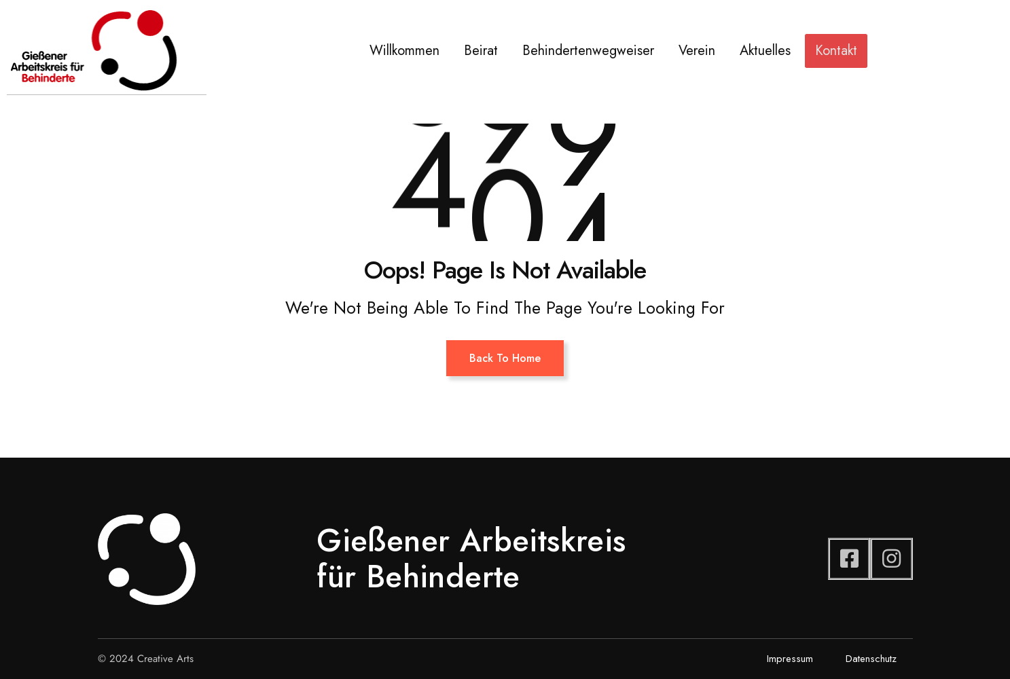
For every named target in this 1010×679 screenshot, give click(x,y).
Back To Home (505, 358)
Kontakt (836, 50)
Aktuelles (765, 50)
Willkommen (404, 50)
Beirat (481, 50)
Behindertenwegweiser (588, 50)
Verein (697, 50)
